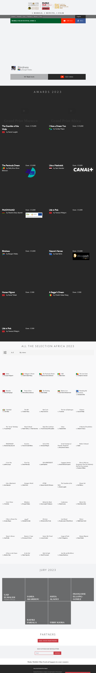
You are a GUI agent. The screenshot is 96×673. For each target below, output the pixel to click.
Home (13, 16)
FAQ (40, 16)
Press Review (72, 670)
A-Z (12, 347)
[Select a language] (80, 16)
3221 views (67, 77)
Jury (24, 16)
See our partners (48, 635)
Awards (19, 16)
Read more (29, 77)
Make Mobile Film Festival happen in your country (48, 656)
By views (23, 347)
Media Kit (86, 667)
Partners (29, 16)
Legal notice (36, 671)
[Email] (44, 647)
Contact (72, 667)
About (35, 16)
